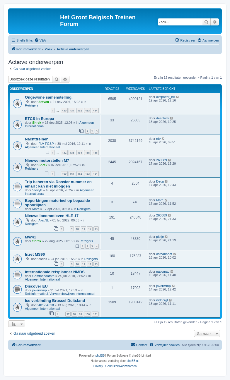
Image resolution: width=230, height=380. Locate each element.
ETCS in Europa (39, 118)
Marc (35, 209)
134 (80, 152)
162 (80, 174)
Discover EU (36, 286)
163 (87, 174)
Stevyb (37, 190)
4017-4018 (46, 305)
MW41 (30, 237)
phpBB (100, 355)
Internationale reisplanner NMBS (55, 272)
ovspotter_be (165, 97)
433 (87, 110)
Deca (160, 181)
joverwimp (39, 290)
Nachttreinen (37, 139)
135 (87, 152)
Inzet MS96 (35, 254)
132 (64, 152)
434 (95, 110)
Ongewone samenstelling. (49, 97)
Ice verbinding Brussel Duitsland (55, 300)
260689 (161, 160)
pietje (160, 236)
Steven (43, 102)
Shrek (36, 122)
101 (95, 314)
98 (74, 314)
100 (87, 314)
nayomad (162, 271)
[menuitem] (40, 40)
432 (80, 110)
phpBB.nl (133, 360)
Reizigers (31, 105)
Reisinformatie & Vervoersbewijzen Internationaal (60, 293)
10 (77, 229)
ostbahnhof (164, 254)
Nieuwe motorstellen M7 (47, 160)
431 (72, 110)
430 (64, 110)
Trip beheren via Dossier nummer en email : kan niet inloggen (58, 184)
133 (72, 152)
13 (96, 229)
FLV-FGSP (46, 143)
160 (64, 174)
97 (68, 314)
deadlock (162, 118)
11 (83, 229)
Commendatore (43, 276)
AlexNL (43, 220)
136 (95, 152)
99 (80, 314)
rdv (158, 138)
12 (89, 229)
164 (95, 174)
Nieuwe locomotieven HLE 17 (52, 216)
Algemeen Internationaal (42, 147)
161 (72, 174)
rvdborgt (162, 300)
